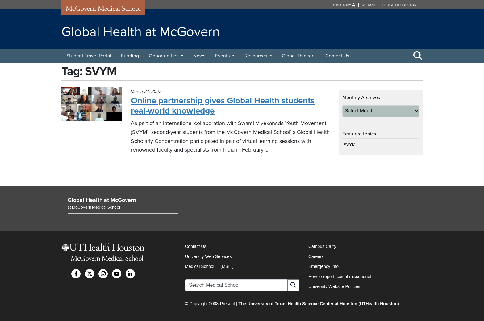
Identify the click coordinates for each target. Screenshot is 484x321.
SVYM (349, 145)
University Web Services (208, 256)
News (199, 56)
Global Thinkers (298, 56)
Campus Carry (322, 246)
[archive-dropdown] (380, 111)
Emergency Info (323, 266)
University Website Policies (334, 286)
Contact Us (337, 56)
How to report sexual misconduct (339, 276)
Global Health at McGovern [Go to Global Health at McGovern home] (102, 200)
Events (223, 56)
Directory (344, 5)
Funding (130, 56)
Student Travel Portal (88, 56)
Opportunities (164, 56)
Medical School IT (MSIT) (209, 266)
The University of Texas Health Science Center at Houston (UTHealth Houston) (318, 303)
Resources (256, 56)
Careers (316, 256)
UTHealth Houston (399, 5)
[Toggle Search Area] (418, 56)
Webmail (369, 5)
